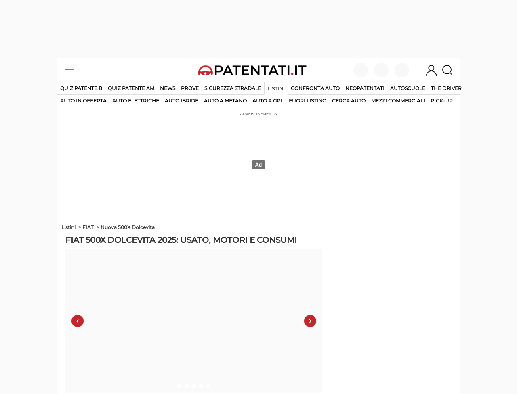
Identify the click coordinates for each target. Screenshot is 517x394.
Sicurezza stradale (232, 88)
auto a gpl (267, 101)
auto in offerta (83, 101)
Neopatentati (365, 88)
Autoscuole (407, 88)
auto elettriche (135, 101)
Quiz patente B (81, 88)
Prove (190, 88)
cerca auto (349, 101)
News (167, 88)
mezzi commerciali (398, 101)
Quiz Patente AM (131, 88)
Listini (276, 88)
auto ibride (181, 101)
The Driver (446, 88)
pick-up (442, 101)
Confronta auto (315, 88)
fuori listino (307, 101)
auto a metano (225, 101)
